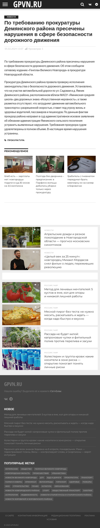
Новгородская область (17, 473)
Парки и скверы (13, 482)
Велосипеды (46, 482)
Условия (52, 519)
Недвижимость (29, 495)
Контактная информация (32, 515)
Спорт (46, 490)
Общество (26, 469)
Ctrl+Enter (56, 391)
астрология (11, 495)
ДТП (42, 477)
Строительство (21, 486)
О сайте (9, 515)
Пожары (87, 482)
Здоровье (74, 482)
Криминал (30, 482)
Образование (62, 486)
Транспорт (86, 477)
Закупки (87, 490)
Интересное (11, 469)
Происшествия (41, 473)
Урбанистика (59, 473)
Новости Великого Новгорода (21, 477)
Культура (46, 486)
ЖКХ (7, 486)
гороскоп (61, 482)
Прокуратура (16, 140)
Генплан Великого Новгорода (50, 469)
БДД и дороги (54, 477)
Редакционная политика (66, 515)
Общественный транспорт (66, 490)
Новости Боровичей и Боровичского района (28, 499)
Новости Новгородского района (22, 490)
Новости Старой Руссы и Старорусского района (66, 495)
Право (35, 486)
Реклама (90, 515)
